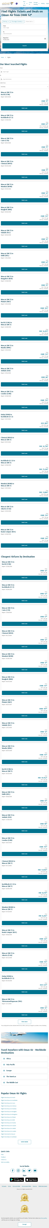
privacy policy (43, 1218)
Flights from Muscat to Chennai (8, 1106)
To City (9, 1186)
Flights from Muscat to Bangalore (9, 1114)
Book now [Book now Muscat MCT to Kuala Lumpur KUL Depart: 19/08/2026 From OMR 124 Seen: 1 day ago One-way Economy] (24, 946)
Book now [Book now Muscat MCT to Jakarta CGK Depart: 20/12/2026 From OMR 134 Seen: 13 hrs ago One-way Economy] (24, 969)
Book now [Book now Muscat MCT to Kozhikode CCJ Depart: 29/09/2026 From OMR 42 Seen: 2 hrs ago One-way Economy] (24, 600)
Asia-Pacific (8, 1064)
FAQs (2, 1154)
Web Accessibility (5, 1162)
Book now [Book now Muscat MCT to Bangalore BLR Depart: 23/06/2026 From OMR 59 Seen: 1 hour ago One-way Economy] (24, 292)
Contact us (3, 1159)
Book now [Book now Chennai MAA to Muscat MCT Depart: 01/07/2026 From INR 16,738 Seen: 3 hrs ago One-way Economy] (24, 453)
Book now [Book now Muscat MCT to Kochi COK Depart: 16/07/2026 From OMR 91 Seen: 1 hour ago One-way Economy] (24, 108)
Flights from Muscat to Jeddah (8, 1128)
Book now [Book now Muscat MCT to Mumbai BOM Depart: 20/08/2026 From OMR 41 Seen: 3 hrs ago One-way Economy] (24, 669)
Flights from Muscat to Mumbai (8, 1109)
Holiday (43, 3)
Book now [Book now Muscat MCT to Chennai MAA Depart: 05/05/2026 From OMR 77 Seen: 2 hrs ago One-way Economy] (24, 177)
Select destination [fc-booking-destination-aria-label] (7, 33)
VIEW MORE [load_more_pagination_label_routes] (24, 1142)
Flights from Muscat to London (8, 1131)
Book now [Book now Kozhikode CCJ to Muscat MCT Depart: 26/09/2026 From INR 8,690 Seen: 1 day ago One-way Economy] (24, 900)
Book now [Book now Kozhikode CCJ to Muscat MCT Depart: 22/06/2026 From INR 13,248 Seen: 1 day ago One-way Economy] (24, 476)
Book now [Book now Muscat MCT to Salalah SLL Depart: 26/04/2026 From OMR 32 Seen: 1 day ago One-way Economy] (24, 246)
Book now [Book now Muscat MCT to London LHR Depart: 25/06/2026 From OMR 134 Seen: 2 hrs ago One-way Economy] (24, 407)
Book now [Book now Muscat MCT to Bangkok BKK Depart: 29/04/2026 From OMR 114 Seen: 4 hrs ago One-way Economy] (24, 223)
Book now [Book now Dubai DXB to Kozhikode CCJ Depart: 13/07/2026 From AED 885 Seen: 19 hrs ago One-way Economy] (24, 430)
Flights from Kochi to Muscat (8, 1134)
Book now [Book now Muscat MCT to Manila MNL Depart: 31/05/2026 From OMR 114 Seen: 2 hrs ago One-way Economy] (24, 361)
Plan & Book (25, 3)
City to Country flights (26, 1186)
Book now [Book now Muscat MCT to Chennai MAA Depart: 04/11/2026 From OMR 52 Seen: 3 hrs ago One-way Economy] (24, 646)
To (3, 32)
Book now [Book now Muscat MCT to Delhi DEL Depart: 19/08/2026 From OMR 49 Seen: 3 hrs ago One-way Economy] (24, 808)
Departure (5, 38)
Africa (6, 1058)
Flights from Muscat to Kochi (8, 1097)
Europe (7, 1070)
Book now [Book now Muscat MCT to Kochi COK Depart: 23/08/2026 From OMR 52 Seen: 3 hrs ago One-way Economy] (24, 577)
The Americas (9, 1076)
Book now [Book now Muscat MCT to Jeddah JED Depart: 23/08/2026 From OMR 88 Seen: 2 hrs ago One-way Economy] (24, 831)
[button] (17, 21)
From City (35, 1186)
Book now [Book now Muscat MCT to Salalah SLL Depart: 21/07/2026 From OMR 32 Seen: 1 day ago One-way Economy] (24, 739)
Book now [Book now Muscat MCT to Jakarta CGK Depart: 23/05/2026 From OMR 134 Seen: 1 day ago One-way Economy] (24, 522)
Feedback (3, 1157)
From (4, 26)
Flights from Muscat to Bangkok (9, 1111)
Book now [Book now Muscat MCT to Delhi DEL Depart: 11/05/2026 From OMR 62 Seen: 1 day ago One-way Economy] (24, 269)
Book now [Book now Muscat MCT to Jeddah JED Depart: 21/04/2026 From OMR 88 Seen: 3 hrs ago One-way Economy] (24, 384)
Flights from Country (43, 1186)
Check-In (30, 3)
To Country (4, 1186)
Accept (24, 1224)
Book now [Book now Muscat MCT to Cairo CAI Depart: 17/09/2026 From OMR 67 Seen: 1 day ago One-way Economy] (24, 623)
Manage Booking (37, 3)
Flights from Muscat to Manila (8, 1123)
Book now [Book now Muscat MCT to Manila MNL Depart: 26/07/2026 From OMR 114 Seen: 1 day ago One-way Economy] (24, 762)
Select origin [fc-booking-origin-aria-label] (6, 27)
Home (2, 57)
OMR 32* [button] (26, 15)
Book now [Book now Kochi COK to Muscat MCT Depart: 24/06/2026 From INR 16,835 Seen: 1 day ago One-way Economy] (24, 338)
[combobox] (25, 72)
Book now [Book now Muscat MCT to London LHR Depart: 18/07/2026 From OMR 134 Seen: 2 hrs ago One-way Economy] (24, 854)
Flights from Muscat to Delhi (8, 1120)
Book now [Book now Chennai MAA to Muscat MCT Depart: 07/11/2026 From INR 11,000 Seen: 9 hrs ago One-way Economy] (24, 877)
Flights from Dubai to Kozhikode (9, 1137)
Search (25, 45)
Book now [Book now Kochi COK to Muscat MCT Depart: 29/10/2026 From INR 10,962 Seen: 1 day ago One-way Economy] (24, 785)
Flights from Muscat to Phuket (8, 1117)
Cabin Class (3, 83)
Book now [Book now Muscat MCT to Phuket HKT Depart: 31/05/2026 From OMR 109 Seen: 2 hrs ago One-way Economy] (24, 315)
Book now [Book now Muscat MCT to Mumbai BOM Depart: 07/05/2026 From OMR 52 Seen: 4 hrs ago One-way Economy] (24, 200)
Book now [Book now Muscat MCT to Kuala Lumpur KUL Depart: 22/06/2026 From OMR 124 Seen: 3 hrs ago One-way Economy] (24, 545)
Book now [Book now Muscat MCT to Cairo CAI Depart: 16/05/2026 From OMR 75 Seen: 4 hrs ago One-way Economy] (24, 154)
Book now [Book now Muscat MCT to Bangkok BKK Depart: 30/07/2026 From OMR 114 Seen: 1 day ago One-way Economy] (24, 692)
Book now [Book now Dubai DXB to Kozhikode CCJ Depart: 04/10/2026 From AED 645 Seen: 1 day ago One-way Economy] (24, 992)
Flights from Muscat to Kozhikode (9, 1100)
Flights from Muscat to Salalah (8, 1125)
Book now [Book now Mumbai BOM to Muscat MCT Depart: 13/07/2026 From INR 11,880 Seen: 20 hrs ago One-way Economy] (24, 499)
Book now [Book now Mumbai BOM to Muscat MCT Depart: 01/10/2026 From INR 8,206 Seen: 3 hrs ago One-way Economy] (24, 923)
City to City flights (16, 1186)
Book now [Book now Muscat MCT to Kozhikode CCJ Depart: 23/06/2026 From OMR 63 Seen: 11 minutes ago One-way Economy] (24, 131)
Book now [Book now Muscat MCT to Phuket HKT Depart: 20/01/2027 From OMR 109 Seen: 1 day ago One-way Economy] (24, 716)
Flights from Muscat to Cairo (8, 1103)
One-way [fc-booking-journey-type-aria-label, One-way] (5, 21)
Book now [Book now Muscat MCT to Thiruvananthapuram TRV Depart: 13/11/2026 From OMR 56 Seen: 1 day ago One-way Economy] (24, 1015)
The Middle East (10, 1082)
